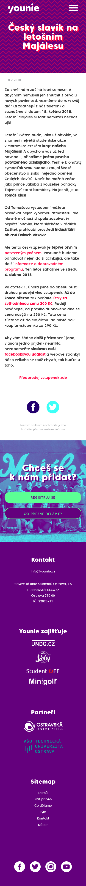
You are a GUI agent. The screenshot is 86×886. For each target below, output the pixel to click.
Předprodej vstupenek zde (43, 377)
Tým (43, 812)
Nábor (43, 825)
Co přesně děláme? (43, 514)
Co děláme (43, 806)
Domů (43, 793)
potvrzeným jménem (23, 252)
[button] (73, 9)
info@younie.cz (43, 571)
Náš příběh (43, 799)
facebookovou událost (25, 354)
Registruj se (43, 497)
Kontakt (43, 818)
